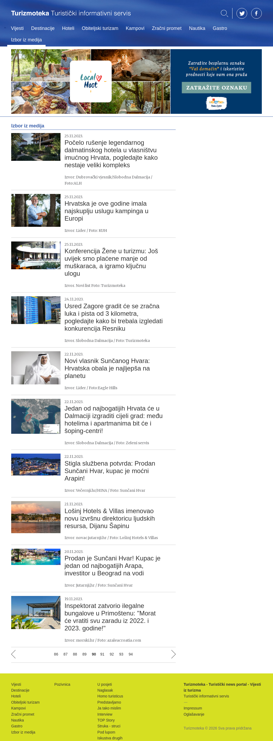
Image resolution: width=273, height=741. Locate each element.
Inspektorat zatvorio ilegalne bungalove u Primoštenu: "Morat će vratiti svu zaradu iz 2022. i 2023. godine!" (110, 617)
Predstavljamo (109, 702)
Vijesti (17, 28)
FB (256, 13)
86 (56, 654)
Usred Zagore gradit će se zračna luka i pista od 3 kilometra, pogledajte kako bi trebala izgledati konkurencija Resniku (114, 317)
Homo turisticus (110, 696)
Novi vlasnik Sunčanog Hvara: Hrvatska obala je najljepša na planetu (107, 368)
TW (241, 13)
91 (102, 654)
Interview (104, 714)
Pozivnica (62, 684)
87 (65, 654)
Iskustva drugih (109, 738)
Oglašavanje (194, 714)
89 (84, 654)
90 (94, 654)
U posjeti (104, 684)
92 (112, 654)
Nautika (197, 28)
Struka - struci (108, 726)
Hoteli (68, 28)
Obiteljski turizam (100, 28)
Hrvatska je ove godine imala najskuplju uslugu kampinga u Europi (106, 211)
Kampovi (135, 28)
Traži (224, 13)
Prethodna (13, 654)
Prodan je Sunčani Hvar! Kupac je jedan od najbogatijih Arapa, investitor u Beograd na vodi (112, 566)
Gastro (220, 28)
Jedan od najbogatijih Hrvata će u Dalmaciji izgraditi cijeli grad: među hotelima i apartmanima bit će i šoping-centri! (114, 419)
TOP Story (106, 720)
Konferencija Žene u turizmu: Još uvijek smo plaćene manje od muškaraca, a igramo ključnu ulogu (111, 262)
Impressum (193, 708)
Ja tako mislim (109, 708)
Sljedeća (173, 654)
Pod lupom (106, 732)
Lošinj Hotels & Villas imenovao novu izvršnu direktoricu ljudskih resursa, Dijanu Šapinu (110, 518)
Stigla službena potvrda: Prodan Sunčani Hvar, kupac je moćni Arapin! (110, 471)
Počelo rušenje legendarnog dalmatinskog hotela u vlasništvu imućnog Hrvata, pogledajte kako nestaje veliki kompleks (111, 154)
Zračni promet (167, 28)
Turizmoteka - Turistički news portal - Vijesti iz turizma (71, 17)
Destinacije (43, 28)
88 (75, 654)
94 (131, 654)
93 (121, 654)
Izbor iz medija (26, 39)
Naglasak (105, 690)
